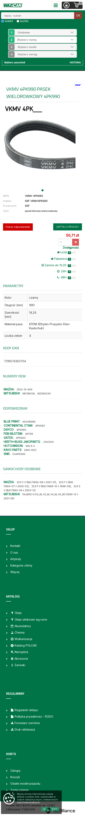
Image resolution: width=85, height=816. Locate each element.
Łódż (66, 252)
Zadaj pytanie (19, 790)
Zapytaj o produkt (67, 227)
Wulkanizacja (21, 639)
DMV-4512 (30, 450)
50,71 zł (72, 235)
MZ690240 (44, 393)
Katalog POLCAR (23, 645)
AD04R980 (29, 421)
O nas (14, 552)
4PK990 (40, 425)
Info (54, 809)
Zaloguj (15, 770)
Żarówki (17, 665)
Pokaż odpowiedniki (18, 226)
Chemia (17, 632)
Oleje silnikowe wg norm (28, 619)
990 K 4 (30, 445)
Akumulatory (20, 626)
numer (9, 21)
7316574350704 (15, 361)
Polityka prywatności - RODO (31, 716)
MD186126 (28, 393)
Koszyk (15, 777)
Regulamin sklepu (24, 710)
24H (66, 271)
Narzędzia (19, 652)
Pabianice (63, 259)
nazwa (24, 21)
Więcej (14, 572)
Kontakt (15, 546)
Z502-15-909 (24, 389)
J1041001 (48, 441)
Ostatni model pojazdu (25, 783)
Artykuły (15, 559)
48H (66, 277)
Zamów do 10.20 (58, 265)
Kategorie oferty (21, 565)
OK (78, 15)
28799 (29, 433)
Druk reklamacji (22, 729)
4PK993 (21, 437)
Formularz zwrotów (25, 723)
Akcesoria (19, 658)
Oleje (16, 613)
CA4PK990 (19, 454)
